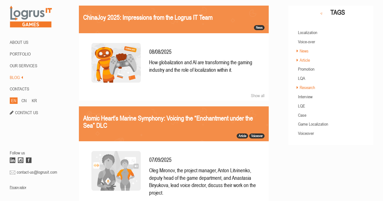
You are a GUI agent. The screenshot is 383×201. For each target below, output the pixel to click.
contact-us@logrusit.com (37, 171)
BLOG (16, 77)
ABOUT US (19, 42)
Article (305, 60)
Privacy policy (18, 187)
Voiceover (306, 133)
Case (302, 115)
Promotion (306, 68)
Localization (307, 32)
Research (307, 87)
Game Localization (313, 123)
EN (13, 100)
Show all (258, 95)
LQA (301, 78)
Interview (305, 96)
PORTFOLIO (20, 53)
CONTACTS (19, 88)
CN (23, 100)
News (304, 50)
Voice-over (306, 41)
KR (34, 100)
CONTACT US (26, 112)
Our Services (23, 65)
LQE (301, 105)
